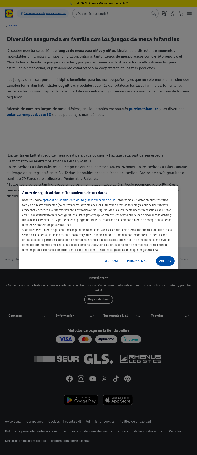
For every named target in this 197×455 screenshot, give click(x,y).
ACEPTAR (165, 261)
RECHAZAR (111, 261)
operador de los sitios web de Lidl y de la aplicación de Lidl (79, 200)
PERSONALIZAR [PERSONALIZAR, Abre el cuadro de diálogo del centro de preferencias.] (137, 261)
